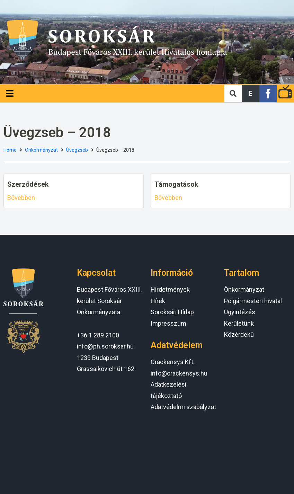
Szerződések (27, 184)
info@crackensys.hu (179, 373)
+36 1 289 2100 (98, 335)
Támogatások (176, 184)
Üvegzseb (77, 150)
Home (10, 150)
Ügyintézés (239, 312)
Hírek (158, 301)
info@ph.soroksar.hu (105, 346)
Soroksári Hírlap (172, 312)
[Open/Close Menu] (9, 93)
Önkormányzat (41, 150)
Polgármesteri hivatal (253, 301)
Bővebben (21, 197)
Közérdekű (239, 334)
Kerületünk (239, 323)
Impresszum (168, 323)
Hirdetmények (170, 289)
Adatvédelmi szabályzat (183, 407)
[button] (250, 93)
